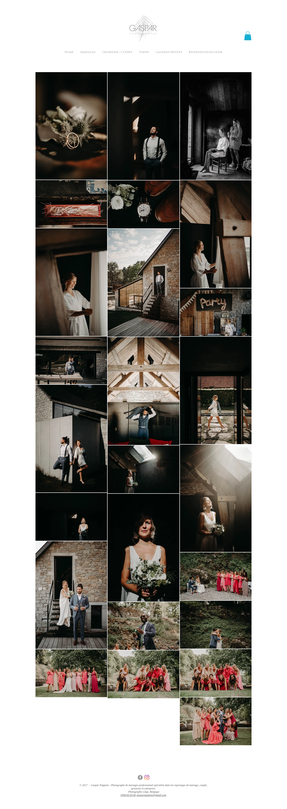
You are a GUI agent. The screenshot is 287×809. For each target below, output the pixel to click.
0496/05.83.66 (128, 795)
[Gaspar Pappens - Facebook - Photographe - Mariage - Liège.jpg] (140, 777)
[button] (248, 35)
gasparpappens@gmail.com (151, 795)
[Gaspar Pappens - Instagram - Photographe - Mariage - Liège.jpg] (146, 777)
